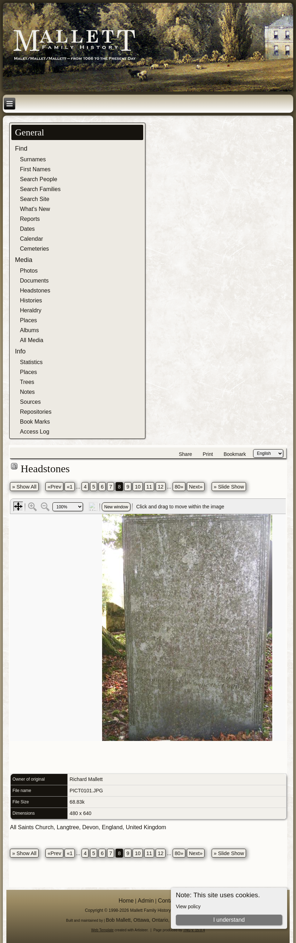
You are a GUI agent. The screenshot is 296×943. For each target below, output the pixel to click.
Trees (27, 382)
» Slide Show (229, 487)
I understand (229, 920)
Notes (27, 392)
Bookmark (235, 454)
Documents (34, 281)
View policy (188, 906)
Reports (30, 219)
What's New (35, 209)
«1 (69, 487)
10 (137, 487)
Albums (29, 330)
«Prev (54, 487)
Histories (31, 300)
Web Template (102, 930)
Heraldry (30, 310)
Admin (146, 901)
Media (23, 259)
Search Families (40, 189)
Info (20, 351)
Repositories (35, 412)
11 (149, 487)
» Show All (24, 487)
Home (126, 901)
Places (28, 320)
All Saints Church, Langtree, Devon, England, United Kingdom (88, 827)
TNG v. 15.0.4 (194, 930)
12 (160, 487)
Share (185, 454)
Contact (167, 901)
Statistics (31, 362)
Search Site (34, 199)
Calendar (31, 239)
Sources (30, 402)
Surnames (33, 159)
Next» (195, 487)
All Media (31, 340)
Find (21, 148)
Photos (29, 271)
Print (208, 454)
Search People (38, 179)
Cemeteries (34, 249)
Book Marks (35, 422)
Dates (27, 229)
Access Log (34, 432)
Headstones (35, 291)
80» (179, 487)
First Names (35, 169)
